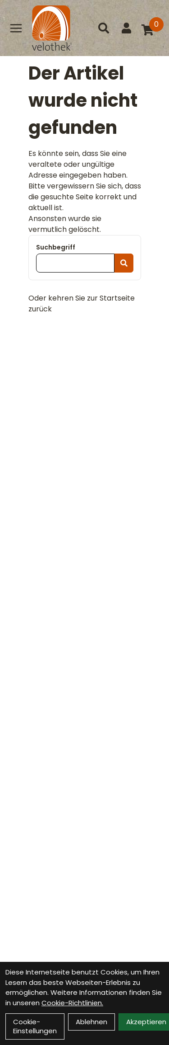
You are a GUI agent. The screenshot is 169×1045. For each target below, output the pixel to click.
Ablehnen (91, 1021)
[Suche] (103, 28)
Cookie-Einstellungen (35, 1026)
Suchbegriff (55, 247)
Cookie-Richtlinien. (72, 1002)
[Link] (16, 28)
